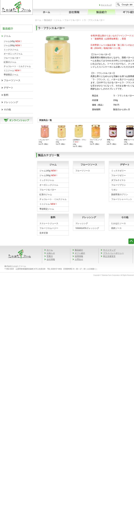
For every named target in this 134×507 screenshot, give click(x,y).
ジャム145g (13, 41)
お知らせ (51, 253)
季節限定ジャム (11, 74)
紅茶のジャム (10, 62)
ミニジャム (13, 70)
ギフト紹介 (80, 253)
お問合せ (79, 259)
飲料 (6, 95)
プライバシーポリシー (113, 253)
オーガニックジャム (13, 54)
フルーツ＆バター (12, 58)
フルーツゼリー (118, 175)
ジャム (7, 36)
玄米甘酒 (43, 233)
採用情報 (79, 256)
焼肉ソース (116, 228)
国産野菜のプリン (119, 194)
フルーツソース (12, 80)
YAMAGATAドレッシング (87, 228)
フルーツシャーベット (121, 199)
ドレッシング (11, 102)
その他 (7, 109)
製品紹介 (48, 20)
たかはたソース (118, 223)
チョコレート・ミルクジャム (17, 66)
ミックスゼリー (118, 170)
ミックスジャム (11, 49)
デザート (8, 87)
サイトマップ (106, 5)
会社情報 (51, 259)
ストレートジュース (48, 223)
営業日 (50, 256)
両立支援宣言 (109, 256)
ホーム (38, 20)
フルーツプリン (118, 185)
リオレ (114, 190)
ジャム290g (13, 45)
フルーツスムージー (48, 228)
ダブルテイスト (118, 180)
